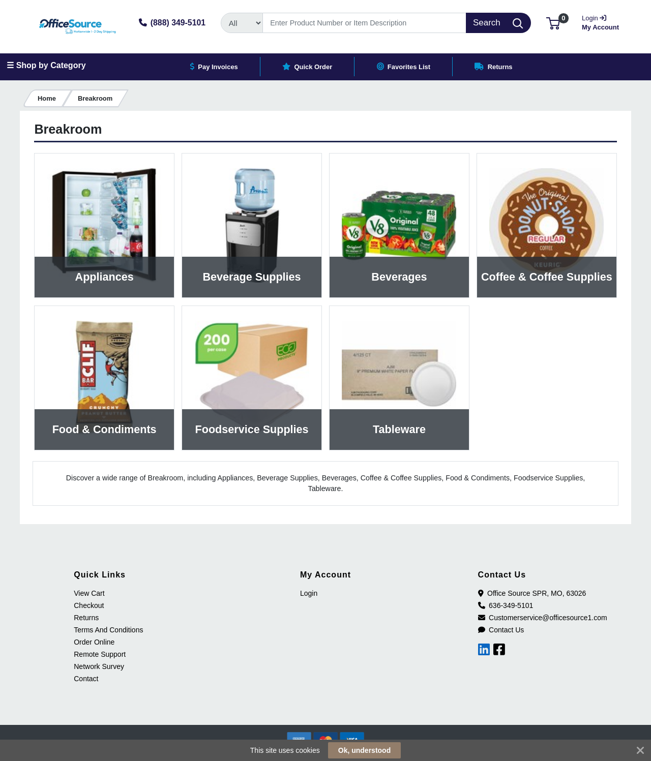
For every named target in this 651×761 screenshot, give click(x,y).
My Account (601, 21)
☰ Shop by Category (46, 65)
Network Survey (99, 666)
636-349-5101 (506, 605)
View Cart (89, 593)
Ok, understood (364, 750)
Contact (86, 679)
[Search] (364, 23)
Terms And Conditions (108, 630)
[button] (553, 22)
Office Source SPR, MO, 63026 (532, 593)
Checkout (89, 605)
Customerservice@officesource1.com (542, 618)
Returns (86, 618)
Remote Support (100, 654)
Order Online (94, 642)
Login (308, 593)
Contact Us (501, 630)
